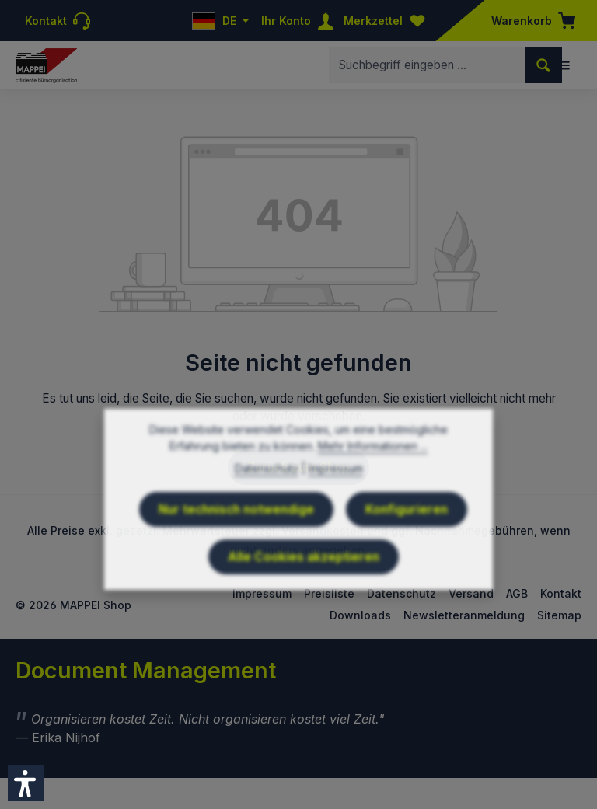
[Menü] (563, 65)
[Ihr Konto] (300, 20)
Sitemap (559, 615)
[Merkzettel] (388, 20)
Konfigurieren (406, 545)
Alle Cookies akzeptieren (303, 592)
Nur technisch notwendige (236, 545)
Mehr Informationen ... (373, 481)
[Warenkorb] (528, 20)
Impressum (336, 504)
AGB (517, 593)
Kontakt (560, 593)
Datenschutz (266, 504)
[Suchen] (543, 64)
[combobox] (427, 64)
